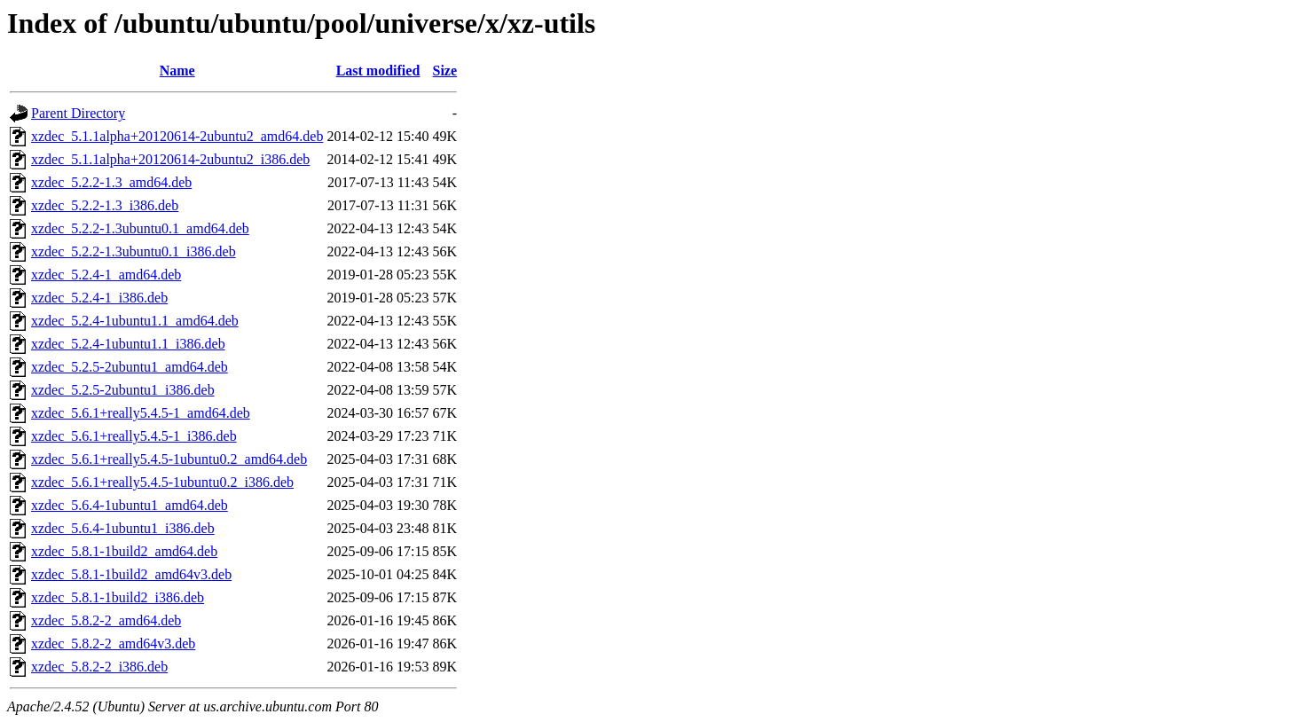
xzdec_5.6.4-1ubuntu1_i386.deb (123, 528)
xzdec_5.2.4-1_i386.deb (99, 297)
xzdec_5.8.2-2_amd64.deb (106, 620)
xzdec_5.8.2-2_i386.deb (99, 666)
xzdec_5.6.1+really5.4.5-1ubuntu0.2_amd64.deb (169, 459)
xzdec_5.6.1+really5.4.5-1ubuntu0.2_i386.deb (162, 482)
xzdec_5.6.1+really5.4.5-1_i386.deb (134, 435)
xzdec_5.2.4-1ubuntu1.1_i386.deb (128, 343)
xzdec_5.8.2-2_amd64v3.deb (113, 643)
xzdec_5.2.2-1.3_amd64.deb (111, 182)
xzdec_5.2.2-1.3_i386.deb (104, 205)
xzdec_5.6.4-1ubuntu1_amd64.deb (129, 505)
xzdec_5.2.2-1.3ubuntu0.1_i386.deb (133, 251)
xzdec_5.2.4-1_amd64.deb (106, 274)
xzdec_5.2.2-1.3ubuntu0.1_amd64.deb (140, 228)
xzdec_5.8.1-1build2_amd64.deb (124, 551)
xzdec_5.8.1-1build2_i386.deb (117, 597)
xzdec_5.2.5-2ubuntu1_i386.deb (123, 389)
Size (445, 70)
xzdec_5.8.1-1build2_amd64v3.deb (131, 574)
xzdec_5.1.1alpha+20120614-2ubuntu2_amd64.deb (177, 136)
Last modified (378, 70)
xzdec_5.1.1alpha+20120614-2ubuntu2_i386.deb (170, 159)
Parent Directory (78, 113)
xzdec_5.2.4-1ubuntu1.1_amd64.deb (135, 320)
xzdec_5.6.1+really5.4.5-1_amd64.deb (140, 412)
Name (177, 70)
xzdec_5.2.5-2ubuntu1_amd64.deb (129, 366)
